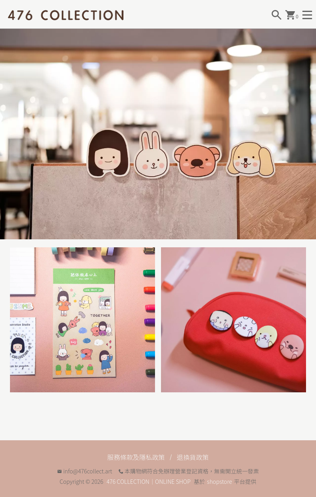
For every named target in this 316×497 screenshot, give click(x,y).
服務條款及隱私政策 (136, 457)
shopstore (219, 481)
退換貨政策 (193, 457)
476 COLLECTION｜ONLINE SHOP (149, 481)
